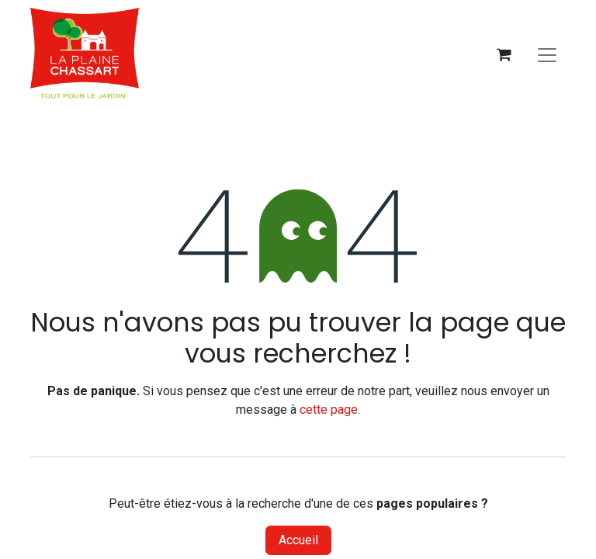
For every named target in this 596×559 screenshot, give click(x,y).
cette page (329, 409)
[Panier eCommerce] (503, 54)
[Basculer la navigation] (547, 54)
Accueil (298, 540)
